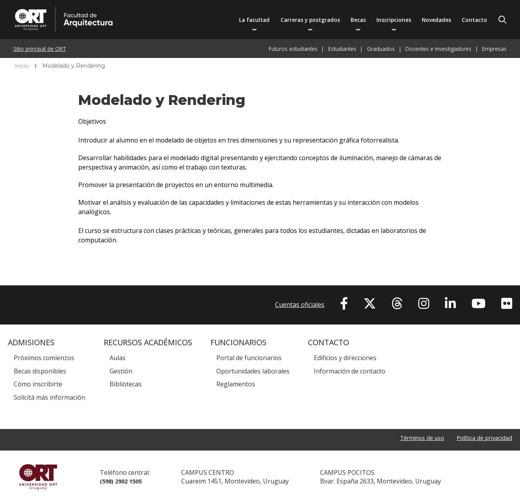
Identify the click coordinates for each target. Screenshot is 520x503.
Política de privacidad (481, 438)
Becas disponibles (40, 371)
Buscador (502, 19)
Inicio (21, 66)
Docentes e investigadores (438, 48)
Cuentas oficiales (299, 304)
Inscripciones (393, 19)
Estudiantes (342, 48)
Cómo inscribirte (38, 384)
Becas (358, 19)
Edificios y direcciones (345, 357)
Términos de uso (414, 438)
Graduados (381, 48)
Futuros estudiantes (293, 48)
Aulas (118, 357)
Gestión (121, 371)
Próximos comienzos (44, 357)
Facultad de (130, 8)
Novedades (436, 19)
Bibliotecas (126, 384)
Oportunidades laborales (253, 371)
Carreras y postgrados (310, 19)
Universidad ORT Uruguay (38, 476)
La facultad (254, 19)
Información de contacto (349, 371)
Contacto (474, 19)
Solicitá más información (49, 397)
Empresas (494, 48)
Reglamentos (235, 384)
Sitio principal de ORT (39, 48)
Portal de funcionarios (249, 357)
